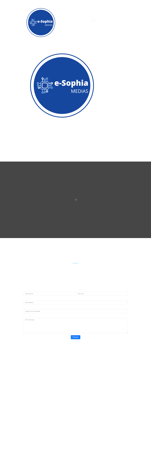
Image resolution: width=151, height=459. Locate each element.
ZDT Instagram (67, 380)
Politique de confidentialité (105, 422)
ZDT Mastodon (67, 369)
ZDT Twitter (66, 373)
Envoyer (75, 337)
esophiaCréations (105, 358)
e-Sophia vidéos (31, 369)
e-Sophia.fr (30, 358)
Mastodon (75, 263)
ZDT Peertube (67, 365)
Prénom (25, 290)
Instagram (103, 365)
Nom (77, 290)
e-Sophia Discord (31, 403)
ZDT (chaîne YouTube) (69, 361)
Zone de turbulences (69, 358)
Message (26, 316)
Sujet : (25, 307)
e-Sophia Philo (31, 361)
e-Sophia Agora (31, 365)
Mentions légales (91, 422)
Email (25, 298)
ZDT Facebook (67, 376)
